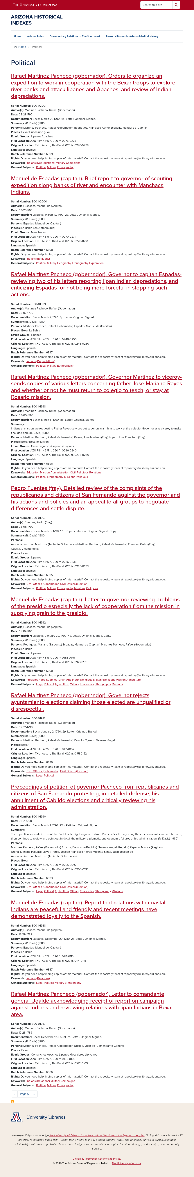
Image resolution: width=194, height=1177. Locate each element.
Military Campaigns (68, 163)
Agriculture (62, 684)
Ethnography (65, 167)
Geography (64, 263)
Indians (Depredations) (40, 163)
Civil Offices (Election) (74, 584)
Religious (82, 477)
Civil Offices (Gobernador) (42, 584)
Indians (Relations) (38, 259)
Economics (87, 684)
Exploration (96, 263)
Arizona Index (35, 36)
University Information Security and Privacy (97, 1158)
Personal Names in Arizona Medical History (132, 36)
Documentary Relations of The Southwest (75, 36)
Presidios (32, 680)
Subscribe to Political (12, 1101)
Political (41, 167)
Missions (69, 477)
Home (17, 36)
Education (32, 472)
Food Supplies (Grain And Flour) (59, 680)
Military (51, 167)
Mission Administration (54, 472)
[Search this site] (156, 5)
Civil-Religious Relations (85, 472)
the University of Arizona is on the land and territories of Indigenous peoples (97, 1135)
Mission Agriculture (128, 680)
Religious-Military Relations (97, 680)
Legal (39, 684)
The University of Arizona (126, 1163)
